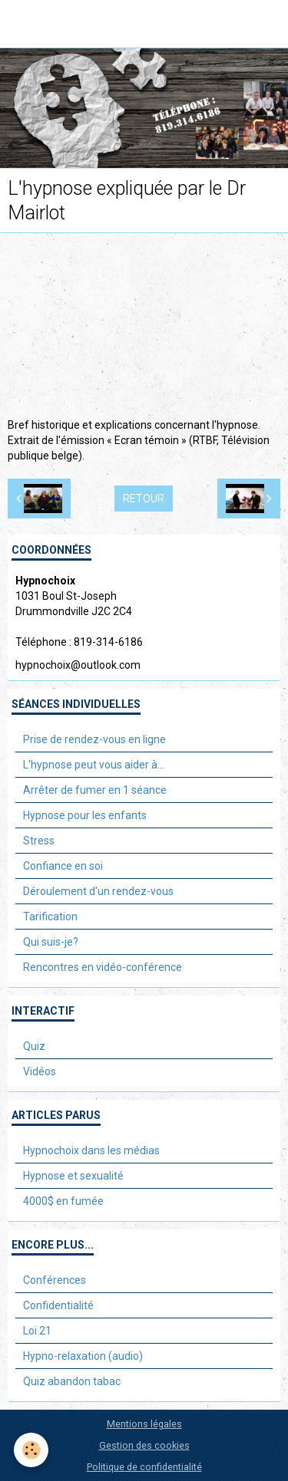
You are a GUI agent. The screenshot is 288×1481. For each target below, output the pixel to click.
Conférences (54, 1280)
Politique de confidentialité (144, 1467)
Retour (143, 498)
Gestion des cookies (144, 1445)
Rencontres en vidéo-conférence (102, 967)
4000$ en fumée (63, 1201)
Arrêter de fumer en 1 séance (95, 790)
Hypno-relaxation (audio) (83, 1356)
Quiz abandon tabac (72, 1381)
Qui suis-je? (50, 942)
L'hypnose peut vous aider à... (93, 765)
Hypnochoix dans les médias (91, 1150)
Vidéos (39, 1071)
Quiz (34, 1046)
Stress (39, 840)
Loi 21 (37, 1331)
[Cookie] (31, 1450)
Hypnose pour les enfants (85, 815)
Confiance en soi (63, 866)
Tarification (50, 916)
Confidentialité (58, 1305)
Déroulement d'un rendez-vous (98, 891)
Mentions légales (144, 1424)
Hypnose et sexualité (73, 1176)
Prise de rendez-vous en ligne (94, 739)
